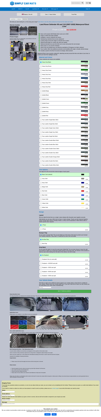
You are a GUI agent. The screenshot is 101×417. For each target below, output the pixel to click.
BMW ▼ (20, 8)
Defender (19, 19)
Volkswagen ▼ (54, 8)
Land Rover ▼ (35, 8)
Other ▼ (88, 8)
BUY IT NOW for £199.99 (64, 291)
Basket (88, 3)
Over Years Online (50, 14)
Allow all (47, 414)
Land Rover (13, 19)
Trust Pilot (73, 14)
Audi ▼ (13, 8)
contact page (55, 388)
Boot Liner (25, 19)
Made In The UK (27, 14)
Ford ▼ (27, 8)
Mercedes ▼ (45, 8)
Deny (54, 414)
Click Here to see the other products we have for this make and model (55, 21)
